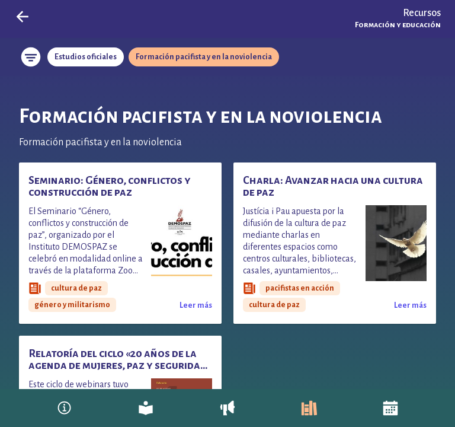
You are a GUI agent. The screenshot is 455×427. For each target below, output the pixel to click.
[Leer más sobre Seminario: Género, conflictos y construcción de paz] (196, 305)
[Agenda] (390, 408)
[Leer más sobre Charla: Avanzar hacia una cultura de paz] (410, 305)
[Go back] (22, 16)
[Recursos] (309, 408)
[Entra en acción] (227, 408)
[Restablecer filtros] (31, 57)
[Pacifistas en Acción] (64, 408)
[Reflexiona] (145, 408)
